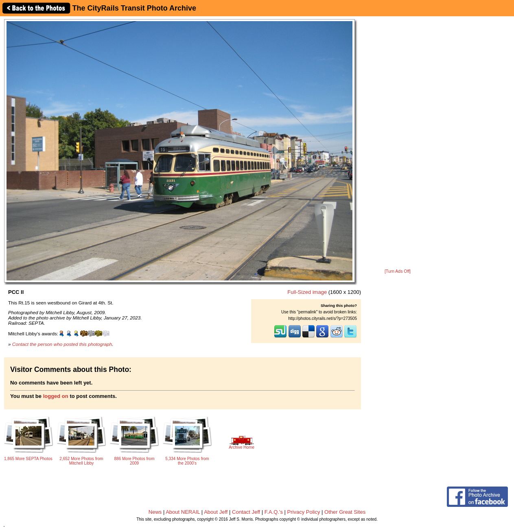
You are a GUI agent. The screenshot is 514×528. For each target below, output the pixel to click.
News (155, 512)
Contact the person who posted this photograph (62, 344)
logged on (55, 396)
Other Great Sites (344, 512)
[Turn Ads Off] (398, 271)
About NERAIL (183, 512)
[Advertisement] (397, 143)
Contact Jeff (246, 512)
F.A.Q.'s (274, 512)
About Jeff (215, 512)
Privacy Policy (303, 512)
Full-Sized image (307, 292)
